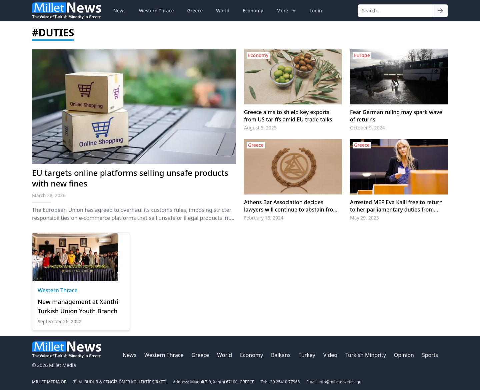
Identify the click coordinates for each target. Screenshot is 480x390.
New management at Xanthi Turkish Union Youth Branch (78, 306)
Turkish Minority (365, 355)
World (222, 10)
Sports (430, 355)
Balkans (281, 355)
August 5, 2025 (260, 127)
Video (330, 355)
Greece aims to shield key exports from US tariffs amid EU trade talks (288, 115)
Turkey (307, 355)
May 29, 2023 (364, 218)
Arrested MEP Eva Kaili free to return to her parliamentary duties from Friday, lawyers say (396, 206)
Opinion (404, 355)
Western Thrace (156, 10)
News (119, 10)
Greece (195, 10)
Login (315, 10)
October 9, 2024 (367, 127)
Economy (253, 10)
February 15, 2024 (263, 218)
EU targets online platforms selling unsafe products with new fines (130, 178)
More (286, 10)
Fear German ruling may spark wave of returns (396, 115)
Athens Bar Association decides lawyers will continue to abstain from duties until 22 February (291, 206)
